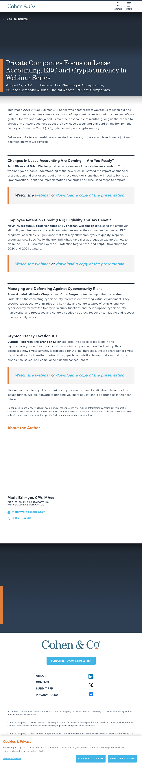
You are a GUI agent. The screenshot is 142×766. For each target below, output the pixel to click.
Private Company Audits (27, 90)
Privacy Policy (47, 695)
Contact (42, 682)
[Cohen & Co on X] (109, 685)
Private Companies (93, 90)
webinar (43, 195)
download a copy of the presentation (90, 195)
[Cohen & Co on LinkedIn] (109, 676)
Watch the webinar (32, 264)
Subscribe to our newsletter (71, 661)
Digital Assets (62, 90)
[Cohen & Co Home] (21, 6)
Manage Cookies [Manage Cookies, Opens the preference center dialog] (12, 760)
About (41, 676)
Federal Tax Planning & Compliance (71, 85)
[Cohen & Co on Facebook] (109, 694)
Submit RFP (44, 688)
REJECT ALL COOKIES (122, 760)
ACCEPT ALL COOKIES (90, 760)
